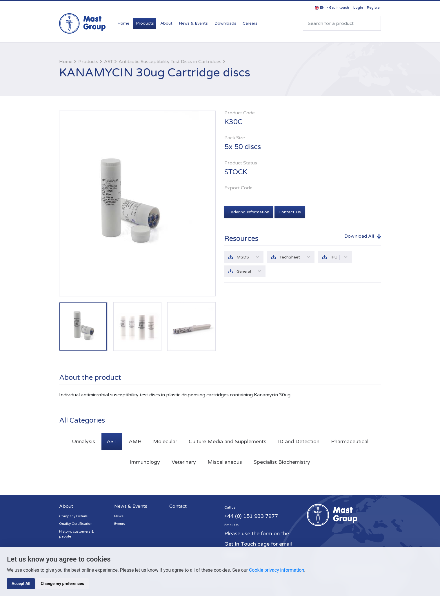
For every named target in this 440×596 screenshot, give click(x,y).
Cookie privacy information (276, 570)
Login (358, 7)
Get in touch (339, 7)
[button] (321, 7)
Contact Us (290, 212)
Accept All (21, 583)
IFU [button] (339, 257)
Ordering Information (248, 212)
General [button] (249, 271)
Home (123, 23)
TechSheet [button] (294, 257)
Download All (359, 236)
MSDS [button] (248, 257)
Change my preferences (62, 583)
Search (374, 23)
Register (374, 7)
